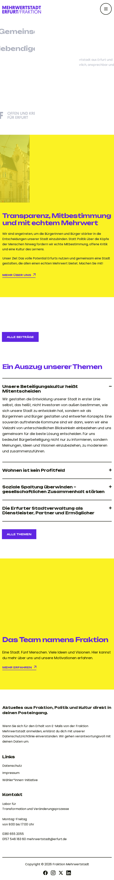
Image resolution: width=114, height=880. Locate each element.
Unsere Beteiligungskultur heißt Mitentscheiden (40, 389)
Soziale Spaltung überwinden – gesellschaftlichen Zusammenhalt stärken (53, 489)
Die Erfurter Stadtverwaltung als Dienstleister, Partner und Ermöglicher (48, 510)
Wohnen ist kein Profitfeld (33, 470)
